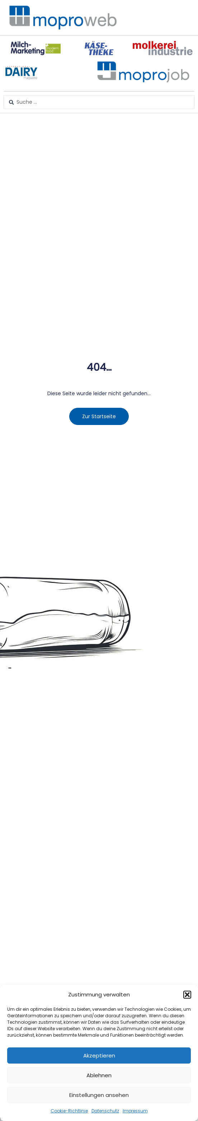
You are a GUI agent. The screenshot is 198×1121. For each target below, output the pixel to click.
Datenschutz (105, 1111)
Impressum (135, 1111)
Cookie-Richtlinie (69, 1111)
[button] (187, 994)
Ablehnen (99, 1075)
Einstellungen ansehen (99, 1095)
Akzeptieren (99, 1055)
